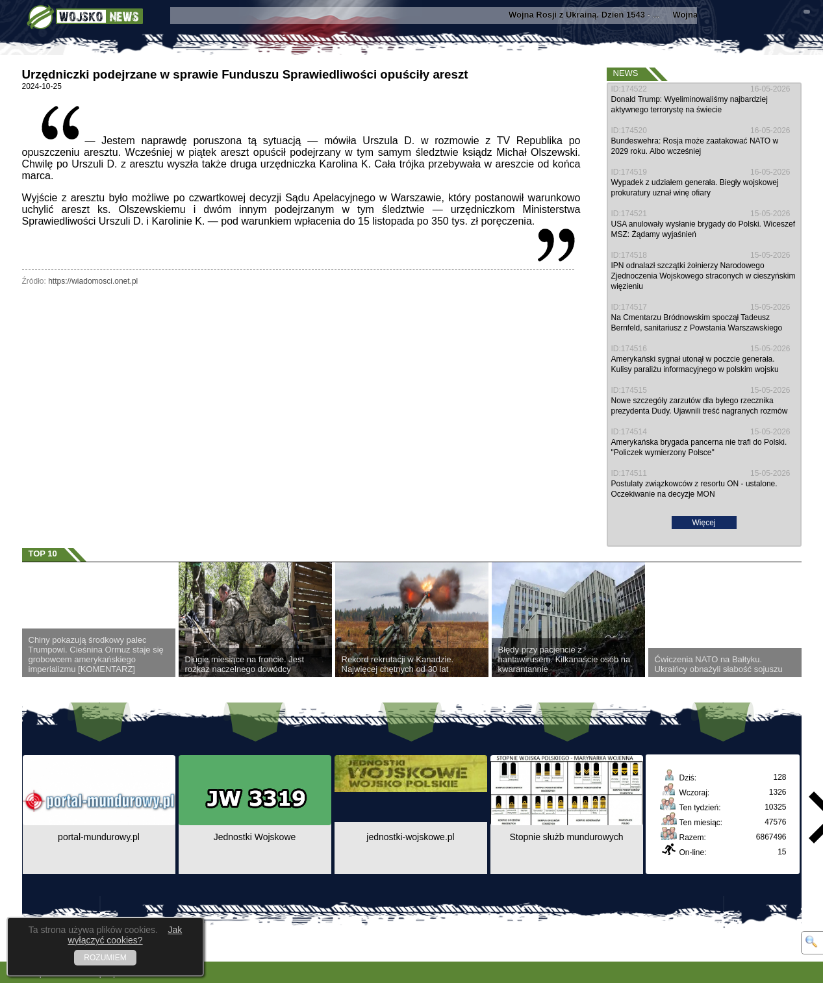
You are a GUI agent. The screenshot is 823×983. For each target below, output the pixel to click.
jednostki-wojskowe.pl (410, 837)
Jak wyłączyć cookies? (125, 935)
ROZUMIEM (105, 957)
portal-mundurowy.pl (99, 837)
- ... (589, 14)
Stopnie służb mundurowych (566, 837)
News (626, 73)
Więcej (703, 522)
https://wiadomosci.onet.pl (93, 281)
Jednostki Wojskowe (255, 837)
